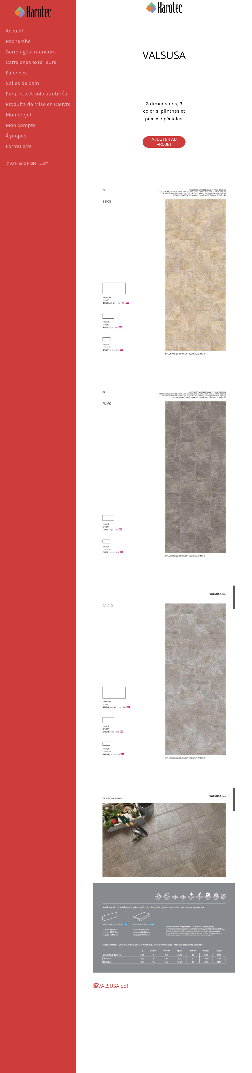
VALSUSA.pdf (113, 986)
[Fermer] (84, 8)
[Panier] (239, 7)
